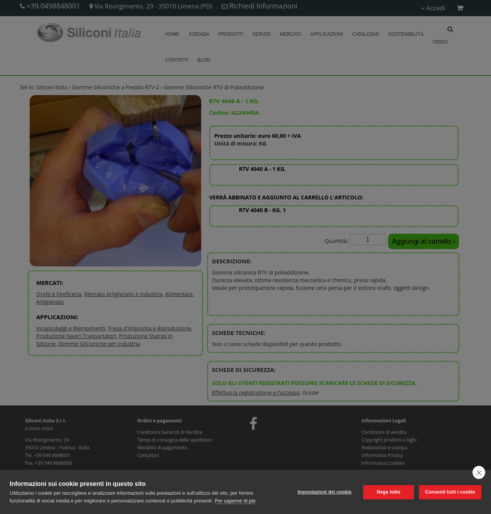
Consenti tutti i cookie (450, 492)
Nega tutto (388, 492)
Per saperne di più (235, 501)
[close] (479, 472)
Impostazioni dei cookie (324, 492)
